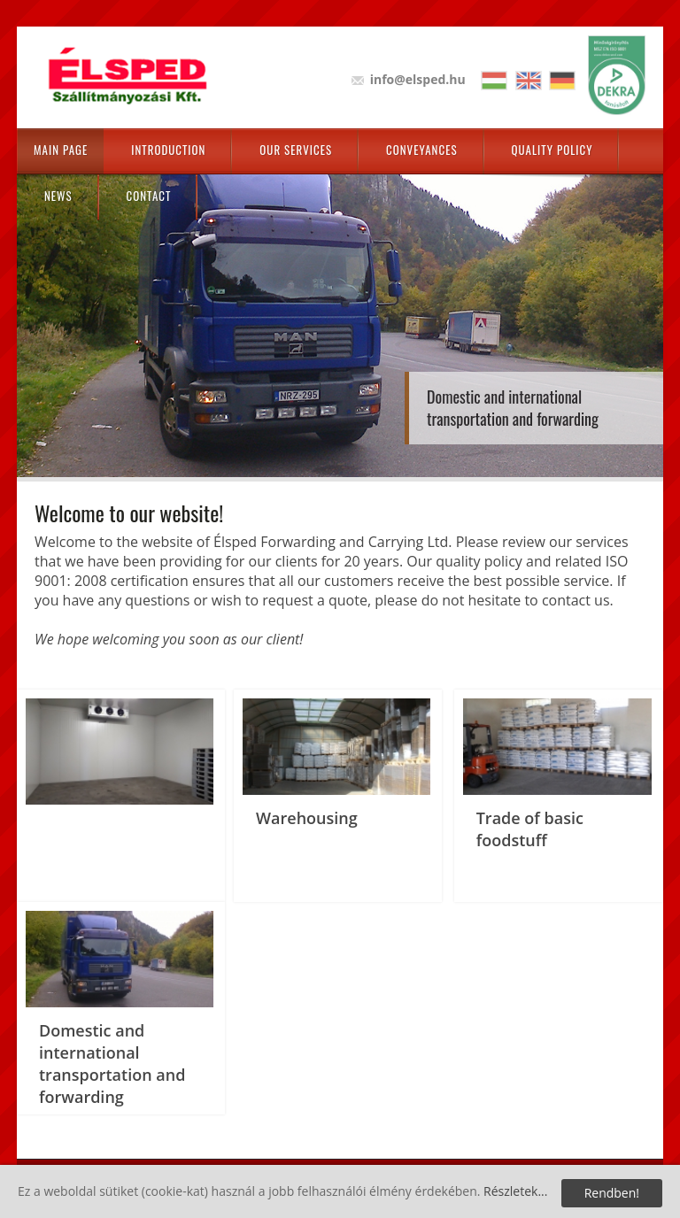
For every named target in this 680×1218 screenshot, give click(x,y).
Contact (149, 195)
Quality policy (552, 149)
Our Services (296, 149)
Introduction (168, 149)
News (58, 195)
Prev (48, 310)
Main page (61, 149)
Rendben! (611, 1192)
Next (632, 310)
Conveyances (421, 149)
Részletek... (515, 1191)
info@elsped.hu (418, 79)
